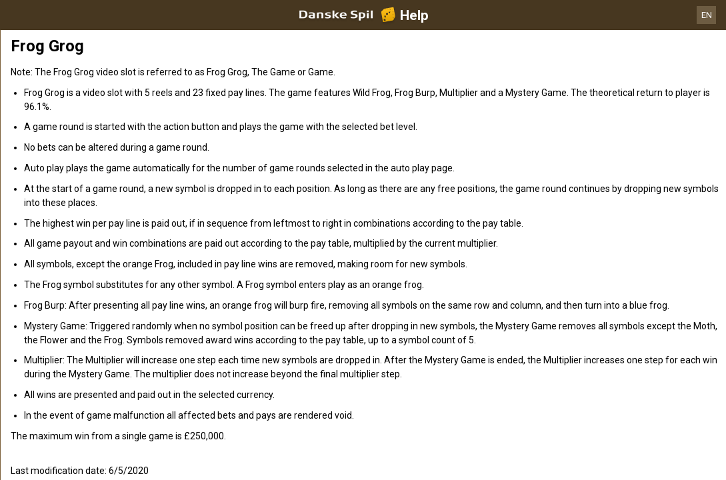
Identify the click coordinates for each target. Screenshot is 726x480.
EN (706, 15)
